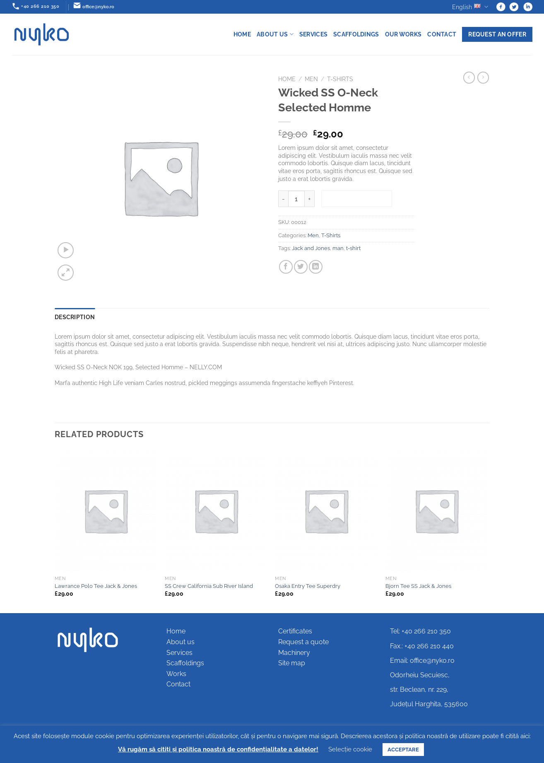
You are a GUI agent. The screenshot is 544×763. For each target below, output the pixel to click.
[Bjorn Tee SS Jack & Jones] (436, 511)
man (338, 248)
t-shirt (353, 248)
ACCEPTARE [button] (403, 749)
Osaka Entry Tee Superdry (307, 586)
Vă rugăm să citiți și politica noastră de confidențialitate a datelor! (218, 749)
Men (311, 79)
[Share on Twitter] (301, 267)
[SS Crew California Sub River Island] (216, 511)
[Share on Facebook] (286, 267)
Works (176, 674)
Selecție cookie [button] (350, 749)
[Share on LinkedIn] (316, 267)
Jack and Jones (311, 248)
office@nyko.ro (432, 660)
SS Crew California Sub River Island (209, 586)
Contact (441, 34)
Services (313, 34)
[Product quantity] (296, 198)
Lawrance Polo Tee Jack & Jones (96, 586)
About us (275, 34)
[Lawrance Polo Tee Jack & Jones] (106, 511)
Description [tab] (75, 316)
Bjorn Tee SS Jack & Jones (418, 586)
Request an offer (497, 34)
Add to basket (357, 199)
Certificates (295, 631)
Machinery (294, 653)
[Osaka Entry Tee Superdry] (326, 511)
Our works (403, 34)
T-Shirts (340, 79)
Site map (291, 663)
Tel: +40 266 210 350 (420, 631)
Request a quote (303, 642)
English (470, 7)
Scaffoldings (356, 34)
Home (242, 34)
